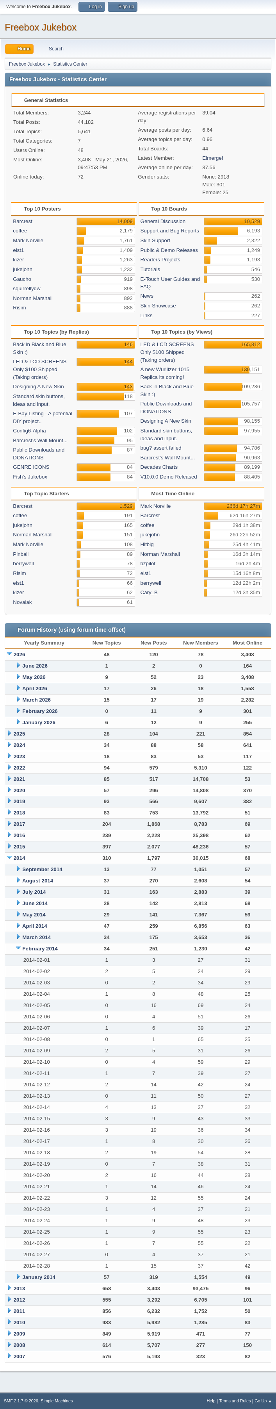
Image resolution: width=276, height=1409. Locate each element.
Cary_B (149, 592)
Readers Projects (160, 260)
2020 (19, 790)
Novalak (22, 602)
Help (211, 1400)
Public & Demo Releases (169, 250)
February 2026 (39, 711)
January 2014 (38, 1277)
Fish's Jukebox (30, 477)
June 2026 (34, 666)
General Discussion (163, 221)
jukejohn (22, 269)
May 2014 (33, 915)
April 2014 (34, 926)
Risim (19, 308)
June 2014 (34, 903)
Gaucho (22, 279)
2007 (19, 1356)
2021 (19, 779)
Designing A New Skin (38, 386)
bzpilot (148, 563)
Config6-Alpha (29, 431)
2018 (19, 813)
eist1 (18, 250)
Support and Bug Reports (170, 231)
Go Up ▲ (263, 1400)
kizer (18, 260)
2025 (19, 734)
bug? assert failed (161, 448)
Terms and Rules (235, 1400)
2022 (19, 768)
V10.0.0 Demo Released (169, 477)
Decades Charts (159, 467)
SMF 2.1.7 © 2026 (21, 1400)
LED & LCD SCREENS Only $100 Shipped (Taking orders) (39, 369)
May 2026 (33, 677)
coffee (20, 231)
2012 (19, 1300)
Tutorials (150, 269)
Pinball (20, 554)
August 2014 (37, 881)
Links (147, 315)
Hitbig (147, 544)
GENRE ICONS (31, 467)
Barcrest (22, 221)
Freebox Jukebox (41, 27)
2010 (19, 1322)
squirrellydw (26, 288)
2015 (19, 847)
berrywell (23, 563)
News (147, 296)
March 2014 (36, 937)
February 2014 (39, 949)
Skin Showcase (158, 306)
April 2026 (34, 688)
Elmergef (212, 158)
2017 (19, 824)
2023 (19, 756)
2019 (19, 801)
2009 (19, 1334)
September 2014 (42, 869)
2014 (19, 858)
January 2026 (38, 722)
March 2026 (36, 700)
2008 (19, 1345)
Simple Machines (57, 1400)
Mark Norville (28, 240)
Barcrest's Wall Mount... (40, 440)
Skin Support (155, 240)
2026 (19, 654)
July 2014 (34, 892)
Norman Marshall (32, 298)
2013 (19, 1288)
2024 (19, 745)
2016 (19, 835)
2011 (19, 1311)
